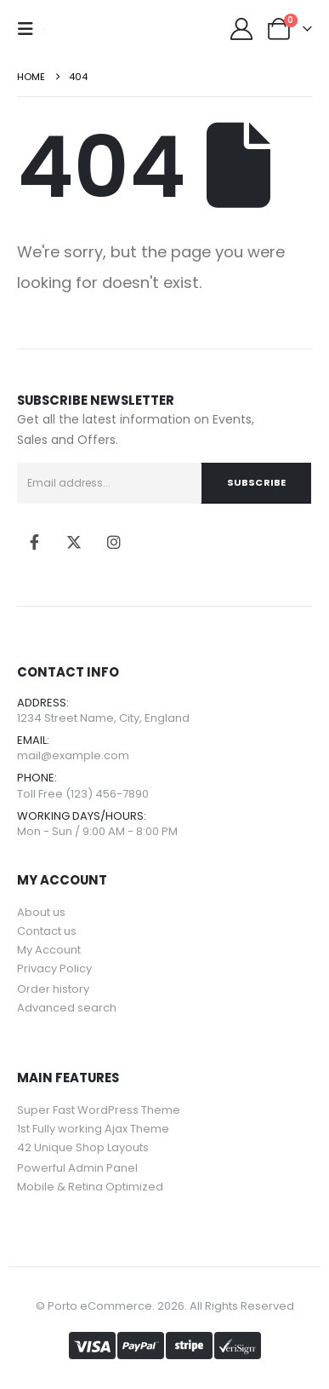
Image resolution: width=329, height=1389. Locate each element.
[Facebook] (34, 542)
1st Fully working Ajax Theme (93, 1129)
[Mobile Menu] (30, 28)
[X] (74, 542)
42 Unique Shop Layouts (83, 1147)
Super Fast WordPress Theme (98, 1110)
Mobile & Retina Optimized (90, 1187)
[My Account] (242, 29)
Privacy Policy (54, 968)
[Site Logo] (44, 28)
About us (41, 912)
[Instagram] (114, 542)
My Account (49, 950)
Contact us (47, 931)
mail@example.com (73, 755)
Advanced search (66, 1008)
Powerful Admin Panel (77, 1168)
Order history (53, 989)
